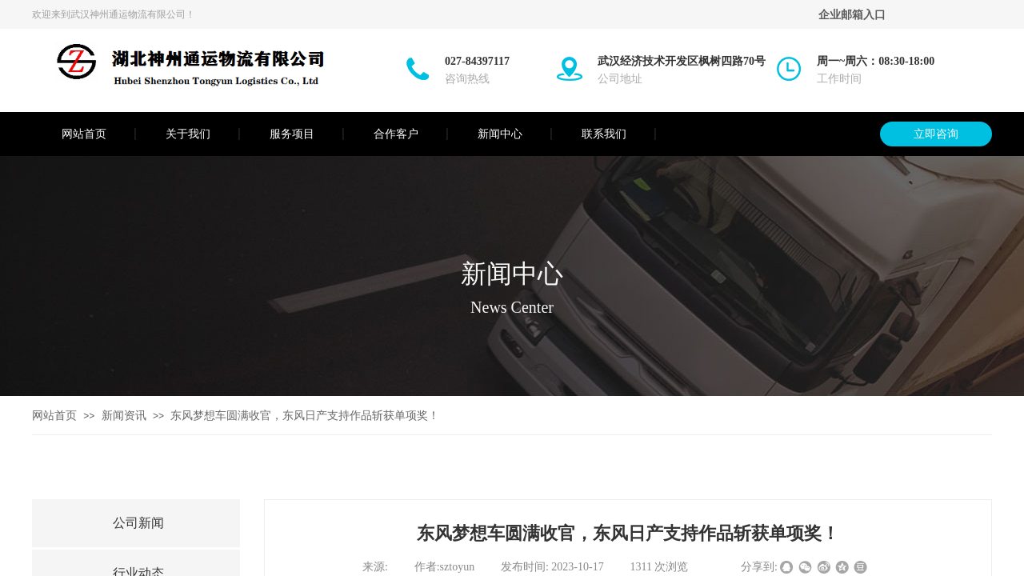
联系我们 (604, 134)
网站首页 (84, 134)
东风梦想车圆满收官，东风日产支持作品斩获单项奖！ (304, 416)
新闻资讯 (124, 416)
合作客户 (396, 134)
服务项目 (292, 134)
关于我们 (188, 134)
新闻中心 (500, 134)
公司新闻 (138, 523)
